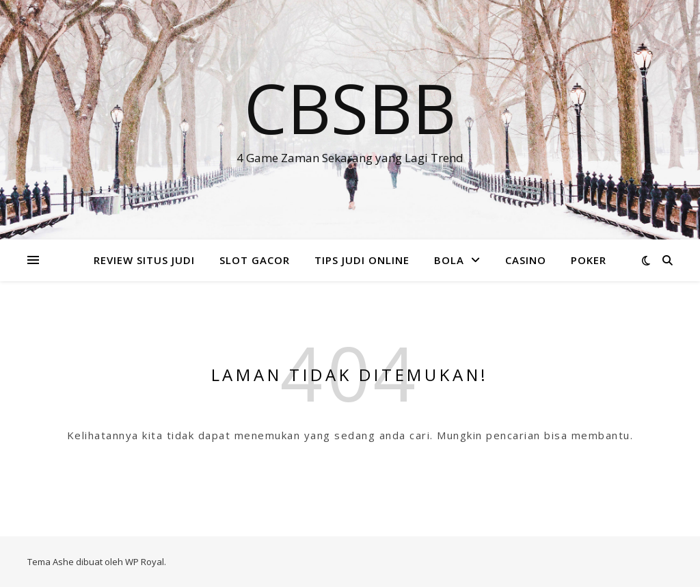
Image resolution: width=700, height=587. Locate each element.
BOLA (449, 260)
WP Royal (144, 562)
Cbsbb (350, 107)
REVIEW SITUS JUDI (144, 260)
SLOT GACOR (254, 260)
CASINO (525, 260)
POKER (588, 260)
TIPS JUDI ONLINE (361, 260)
